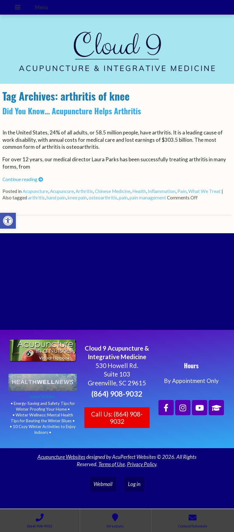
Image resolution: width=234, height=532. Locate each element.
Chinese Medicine (112, 191)
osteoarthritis (103, 197)
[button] (8, 221)
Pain (181, 191)
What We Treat (204, 191)
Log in (134, 484)
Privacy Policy (141, 464)
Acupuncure (62, 191)
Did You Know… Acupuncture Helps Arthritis (71, 110)
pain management (147, 197)
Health (139, 191)
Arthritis (84, 191)
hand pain (56, 197)
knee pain (77, 197)
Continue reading (22, 179)
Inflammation (162, 191)
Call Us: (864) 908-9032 (117, 417)
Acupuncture (35, 191)
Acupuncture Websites (61, 457)
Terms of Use (111, 464)
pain (123, 197)
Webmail (103, 484)
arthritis (36, 197)
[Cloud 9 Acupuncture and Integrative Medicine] (117, 284)
